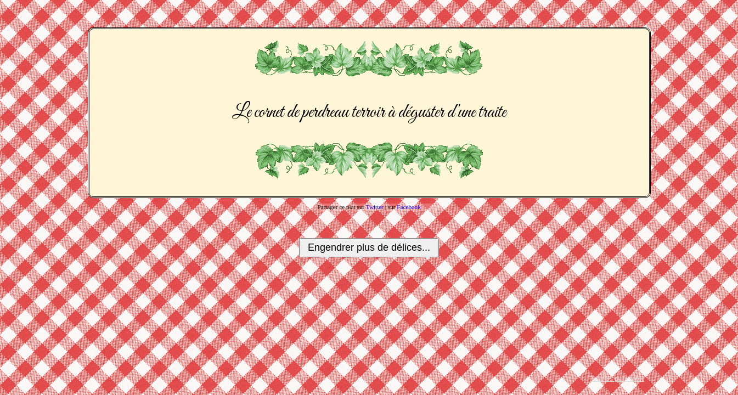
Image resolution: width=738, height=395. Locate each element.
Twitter (375, 207)
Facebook (409, 207)
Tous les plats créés (617, 378)
